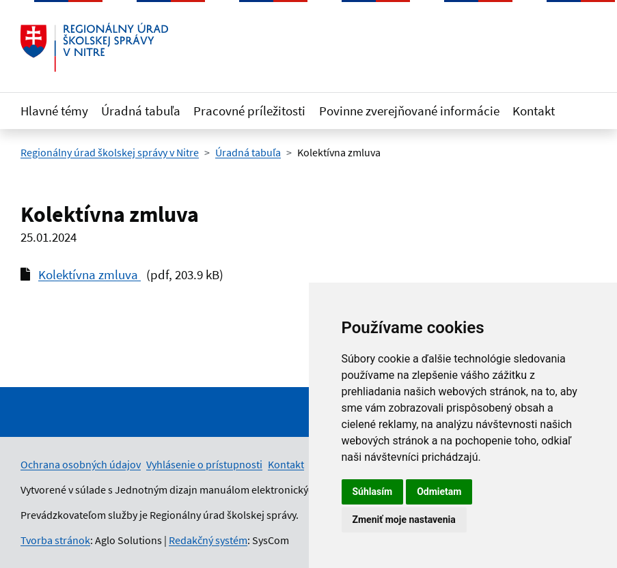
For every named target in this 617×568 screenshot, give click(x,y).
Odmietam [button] (439, 491)
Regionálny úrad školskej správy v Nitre (109, 152)
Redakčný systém (208, 540)
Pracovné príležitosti (249, 110)
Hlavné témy (54, 110)
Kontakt (533, 110)
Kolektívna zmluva (89, 274)
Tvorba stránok (55, 540)
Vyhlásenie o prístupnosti (204, 464)
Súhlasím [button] (373, 491)
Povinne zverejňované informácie (409, 110)
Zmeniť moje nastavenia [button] (404, 519)
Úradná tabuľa (140, 110)
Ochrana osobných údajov (80, 464)
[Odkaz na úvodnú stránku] (94, 47)
